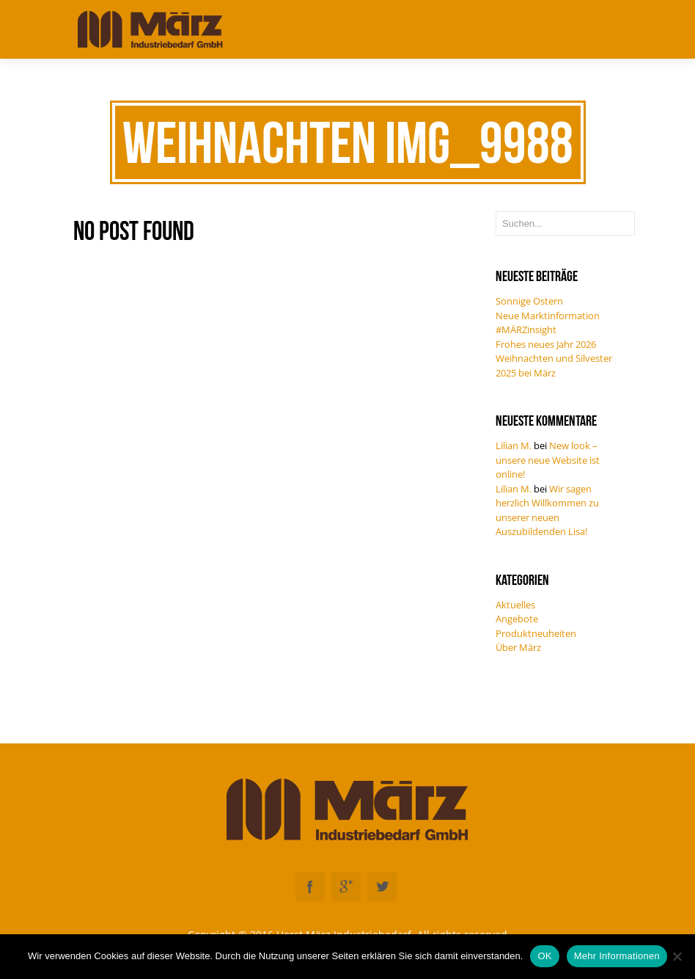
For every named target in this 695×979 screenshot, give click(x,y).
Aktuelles (515, 604)
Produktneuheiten (536, 633)
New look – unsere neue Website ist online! (548, 460)
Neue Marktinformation (548, 315)
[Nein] (676, 956)
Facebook (310, 886)
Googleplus (346, 886)
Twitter (382, 886)
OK (544, 955)
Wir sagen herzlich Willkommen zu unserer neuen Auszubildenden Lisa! (547, 510)
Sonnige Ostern (529, 300)
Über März (518, 647)
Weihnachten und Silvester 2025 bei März (554, 365)
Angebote (517, 618)
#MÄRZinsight (526, 329)
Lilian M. (514, 445)
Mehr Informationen (617, 955)
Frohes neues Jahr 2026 (546, 344)
